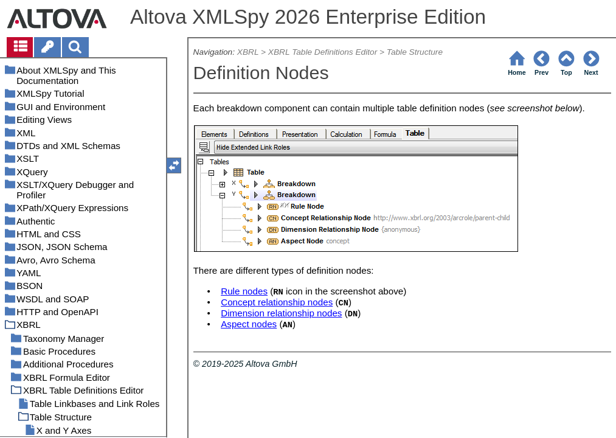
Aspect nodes (249, 324)
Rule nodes (244, 291)
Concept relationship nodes (277, 302)
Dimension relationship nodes (281, 313)
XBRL (247, 52)
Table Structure (415, 52)
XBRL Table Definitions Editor (322, 52)
